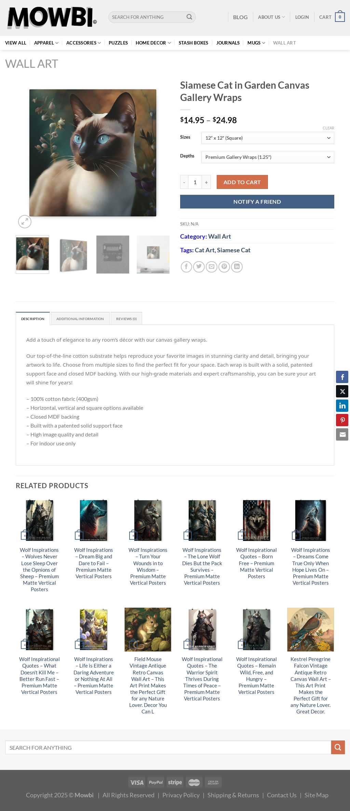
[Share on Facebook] (186, 267)
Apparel (46, 43)
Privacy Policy (181, 796)
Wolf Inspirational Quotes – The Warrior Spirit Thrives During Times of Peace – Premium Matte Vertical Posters (202, 680)
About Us (271, 17)
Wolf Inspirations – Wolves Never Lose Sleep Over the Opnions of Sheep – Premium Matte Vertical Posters (39, 571)
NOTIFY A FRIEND (257, 201)
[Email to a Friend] (211, 267)
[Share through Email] (342, 434)
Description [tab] (36, 319)
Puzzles (118, 43)
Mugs (256, 43)
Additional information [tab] (95, 319)
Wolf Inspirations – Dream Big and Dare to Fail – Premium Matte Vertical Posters (93, 565)
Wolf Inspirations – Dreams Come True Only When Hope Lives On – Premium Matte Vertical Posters (310, 568)
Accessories (83, 43)
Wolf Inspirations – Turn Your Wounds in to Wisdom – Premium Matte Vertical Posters (148, 568)
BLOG (240, 17)
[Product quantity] (195, 182)
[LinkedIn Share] (342, 406)
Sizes (185, 137)
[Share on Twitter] (199, 267)
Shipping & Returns (233, 796)
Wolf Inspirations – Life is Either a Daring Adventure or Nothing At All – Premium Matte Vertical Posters (93, 677)
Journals (228, 43)
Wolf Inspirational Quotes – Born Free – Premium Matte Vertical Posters (256, 565)
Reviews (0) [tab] (151, 319)
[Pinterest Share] (342, 420)
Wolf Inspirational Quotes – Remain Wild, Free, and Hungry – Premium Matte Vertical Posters (256, 677)
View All (15, 43)
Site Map (316, 796)
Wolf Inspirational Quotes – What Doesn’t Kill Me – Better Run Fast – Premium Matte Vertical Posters (39, 677)
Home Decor (153, 43)
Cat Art (205, 250)
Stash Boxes (193, 43)
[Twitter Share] (342, 391)
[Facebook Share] (342, 377)
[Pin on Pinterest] (224, 267)
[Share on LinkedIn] (237, 267)
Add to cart (242, 182)
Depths (187, 156)
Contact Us (282, 796)
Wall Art (284, 43)
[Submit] (190, 17)
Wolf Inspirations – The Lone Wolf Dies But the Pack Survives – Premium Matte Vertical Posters (202, 568)
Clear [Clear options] (328, 128)
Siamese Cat (234, 250)
